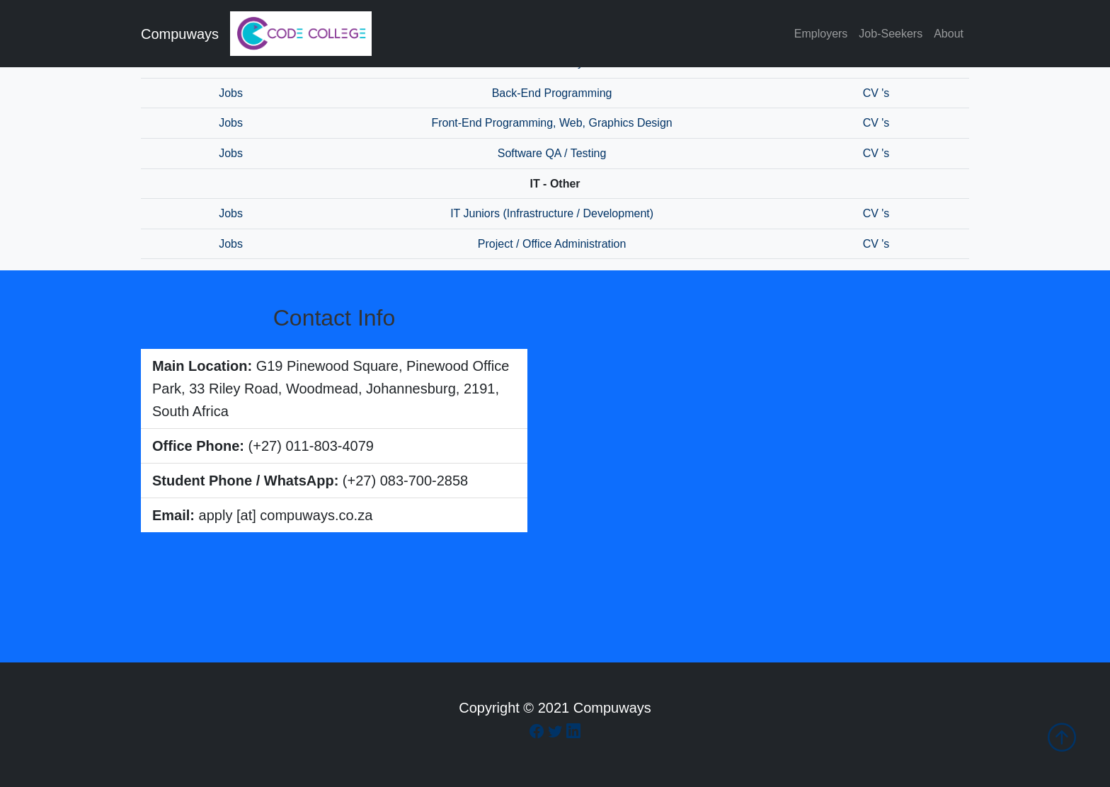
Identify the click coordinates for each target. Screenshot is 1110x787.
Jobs (231, 93)
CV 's (876, 93)
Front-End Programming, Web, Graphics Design (551, 123)
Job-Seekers (890, 34)
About (948, 34)
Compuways (180, 34)
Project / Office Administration (552, 244)
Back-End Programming (552, 93)
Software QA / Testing (552, 153)
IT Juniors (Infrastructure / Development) (551, 213)
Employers (821, 34)
